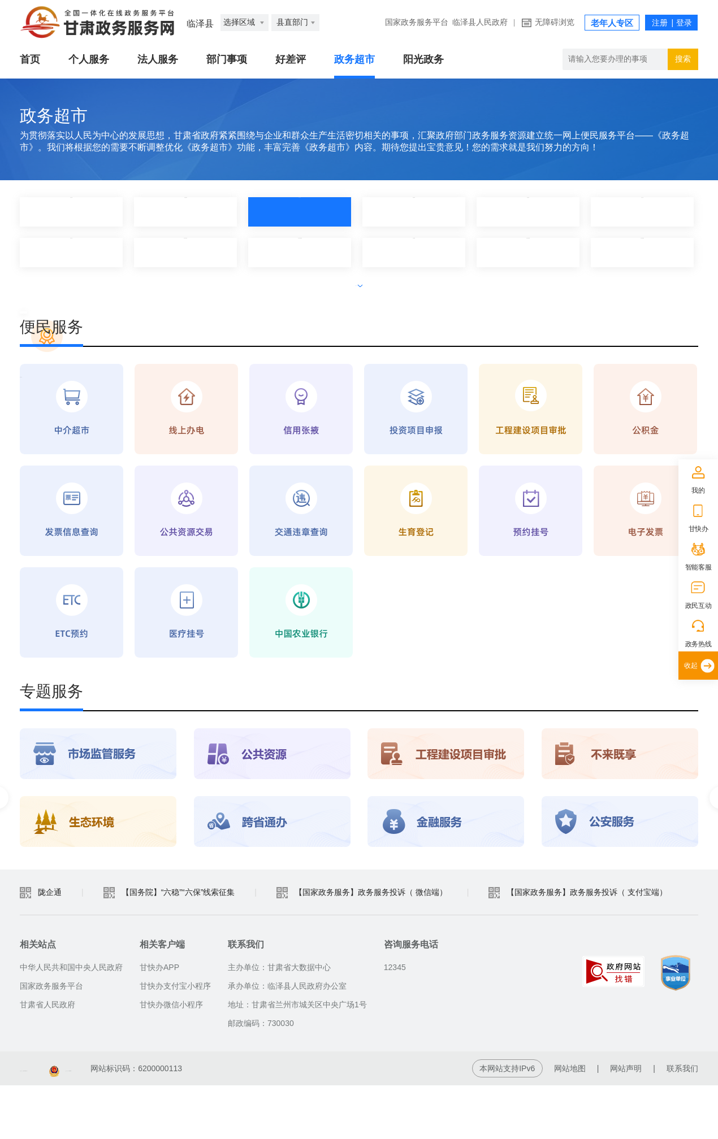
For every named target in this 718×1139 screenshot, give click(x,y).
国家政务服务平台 (416, 22)
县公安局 (71, 252)
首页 (30, 59)
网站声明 (626, 1122)
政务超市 (354, 59)
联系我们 (682, 1122)
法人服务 (157, 59)
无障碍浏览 (554, 22)
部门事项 (226, 59)
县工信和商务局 (299, 252)
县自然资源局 (642, 252)
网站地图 (570, 1122)
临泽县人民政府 (480, 22)
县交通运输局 (528, 252)
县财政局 (528, 211)
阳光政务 (423, 59)
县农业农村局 (185, 252)
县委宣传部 (185, 211)
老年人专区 (612, 23)
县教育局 (414, 211)
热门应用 (71, 211)
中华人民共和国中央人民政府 (71, 1020)
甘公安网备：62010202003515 (232, 1122)
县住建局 (414, 252)
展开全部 (359, 283)
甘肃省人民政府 (47, 1058)
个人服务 (88, 59)
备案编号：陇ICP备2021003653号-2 (84, 1122)
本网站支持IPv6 (507, 1122)
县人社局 (642, 211)
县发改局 (300, 211)
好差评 (290, 59)
